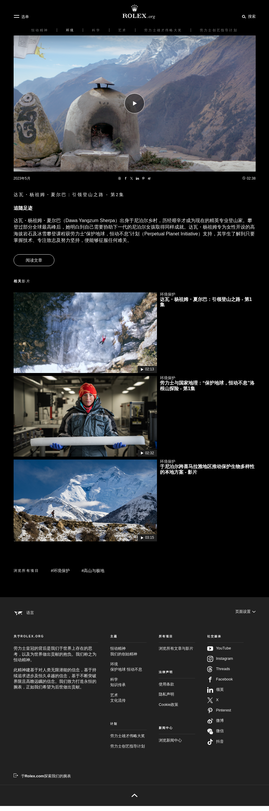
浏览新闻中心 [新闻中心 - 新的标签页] (170, 745)
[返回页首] (134, 800)
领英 (215, 695)
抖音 (215, 747)
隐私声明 (166, 699)
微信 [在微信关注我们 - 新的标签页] (215, 736)
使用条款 (166, 689)
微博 (215, 726)
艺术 (128, 703)
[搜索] (248, 16)
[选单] (21, 16)
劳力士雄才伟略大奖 (127, 741)
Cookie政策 (168, 709)
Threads (218, 674)
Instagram (220, 664)
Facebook (220, 685)
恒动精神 (128, 656)
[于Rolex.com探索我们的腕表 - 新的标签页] (42, 781)
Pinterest (219, 716)
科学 (128, 687)
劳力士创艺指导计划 (127, 751)
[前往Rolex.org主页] (134, 11)
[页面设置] (245, 612)
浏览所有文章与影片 (176, 653)
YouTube (219, 654)
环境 (128, 672)
